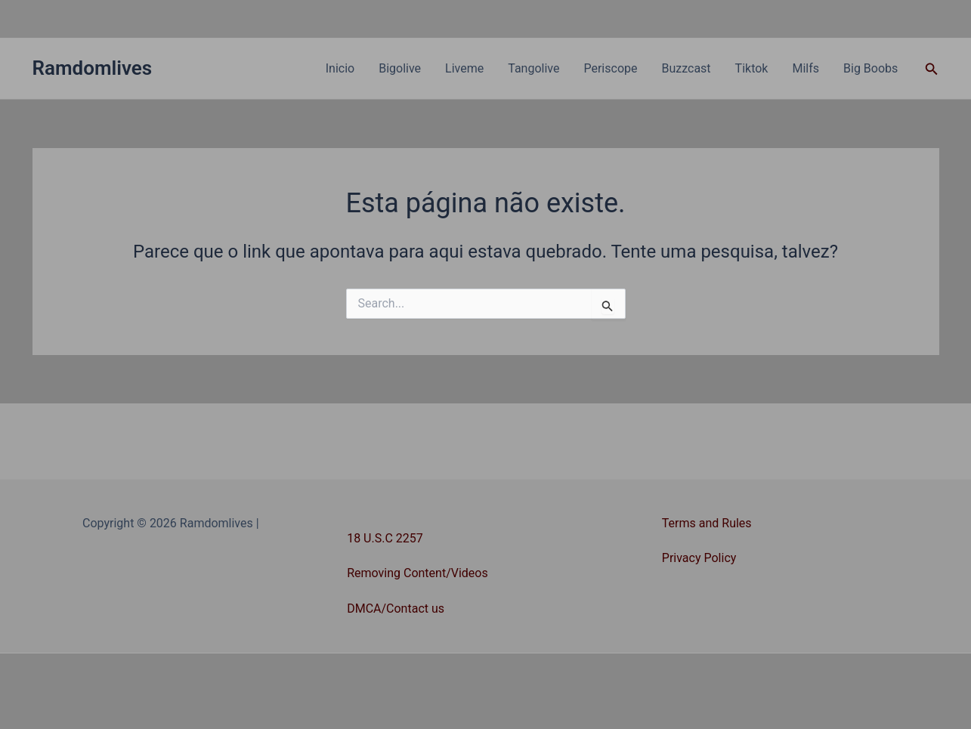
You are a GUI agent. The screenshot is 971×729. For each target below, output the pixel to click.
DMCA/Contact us (395, 608)
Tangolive (533, 68)
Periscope (610, 68)
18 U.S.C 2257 (385, 538)
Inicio (340, 68)
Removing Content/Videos (417, 573)
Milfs (805, 68)
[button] (932, 69)
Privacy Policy (699, 558)
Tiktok (751, 68)
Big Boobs (870, 68)
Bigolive (400, 68)
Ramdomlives (92, 68)
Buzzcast (685, 68)
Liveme (464, 68)
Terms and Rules (707, 523)
